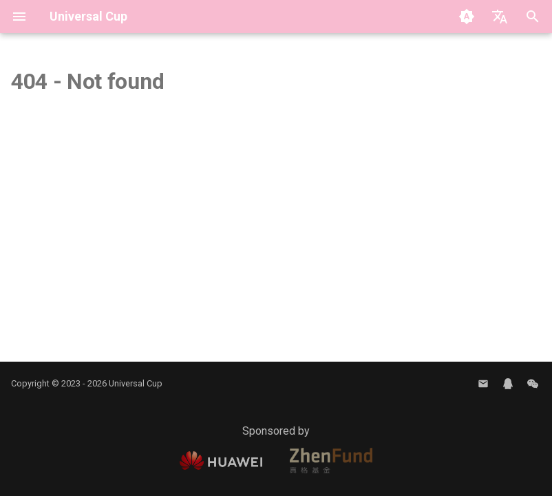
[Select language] (499, 16)
